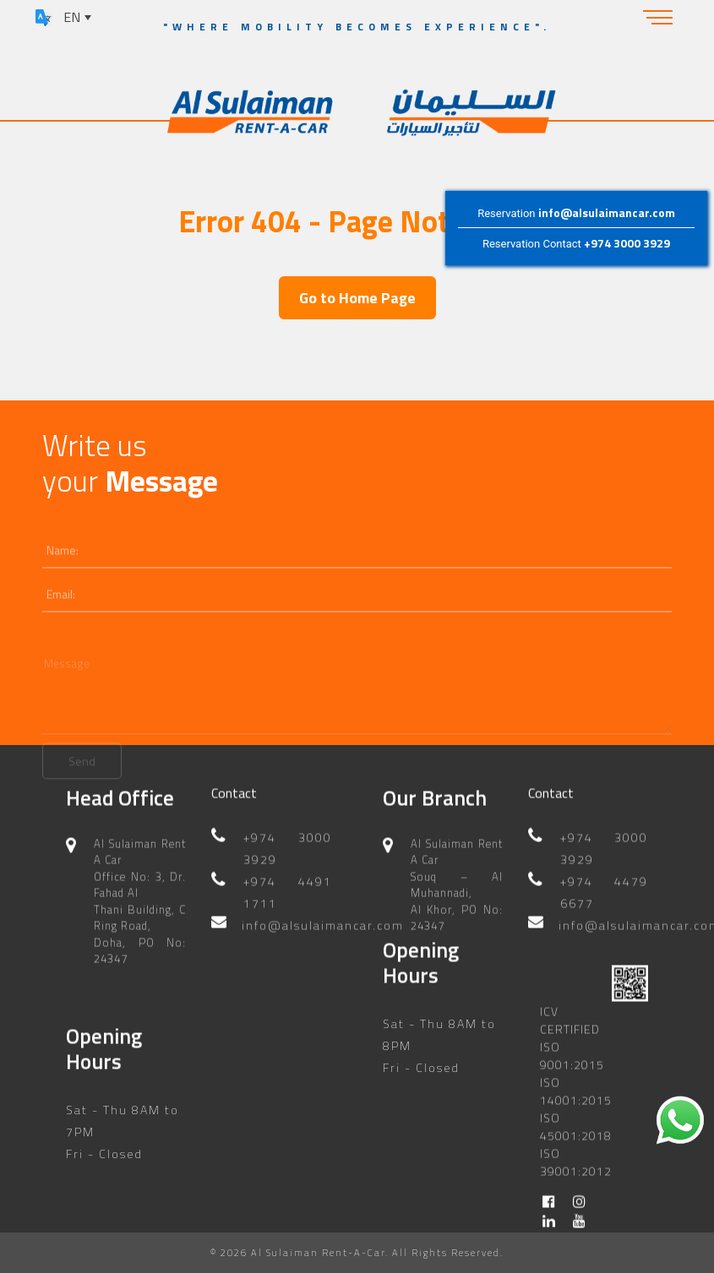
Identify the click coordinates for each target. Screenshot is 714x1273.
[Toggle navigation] (658, 17)
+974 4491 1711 (287, 878)
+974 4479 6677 (604, 878)
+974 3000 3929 (627, 244)
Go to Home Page (357, 297)
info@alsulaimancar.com (605, 212)
